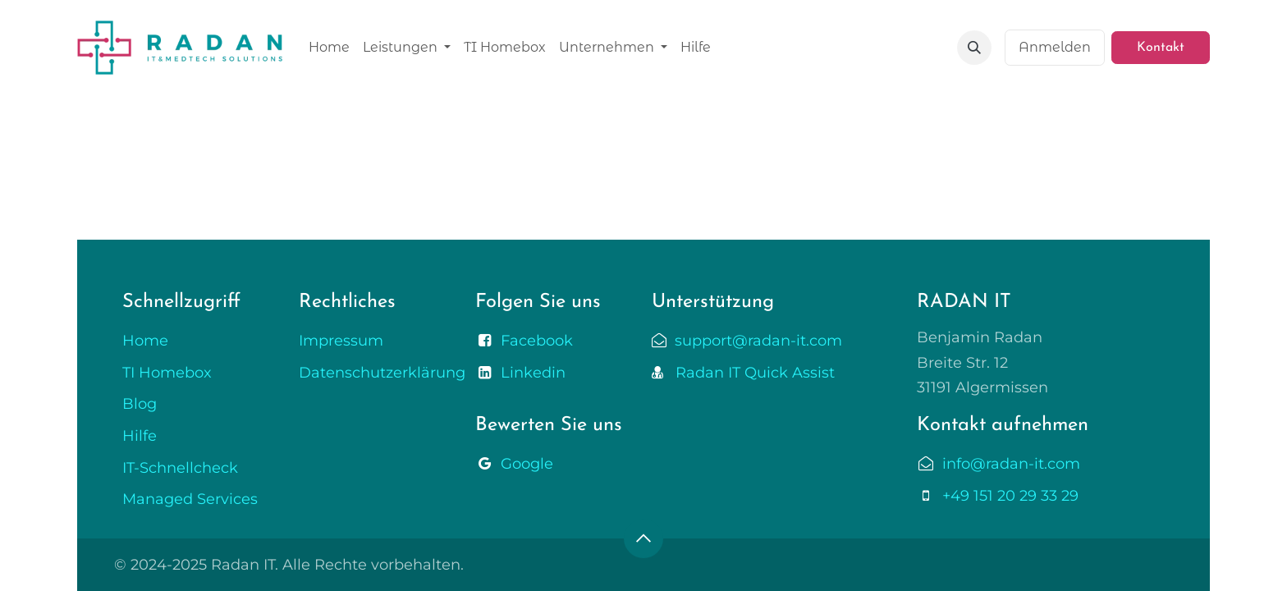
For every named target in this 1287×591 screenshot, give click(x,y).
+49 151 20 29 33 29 (1010, 496)
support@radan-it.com (754, 341)
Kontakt (1160, 47)
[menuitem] (329, 47)
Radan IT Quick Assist (749, 373)
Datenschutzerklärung (382, 373)
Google (527, 464)
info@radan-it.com (1011, 464)
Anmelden (1055, 47)
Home (145, 341)
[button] (974, 47)
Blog (139, 404)
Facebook (537, 341)
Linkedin (533, 373)
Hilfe (139, 436)
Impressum (341, 341)
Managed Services (190, 499)
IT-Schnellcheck (180, 468)
